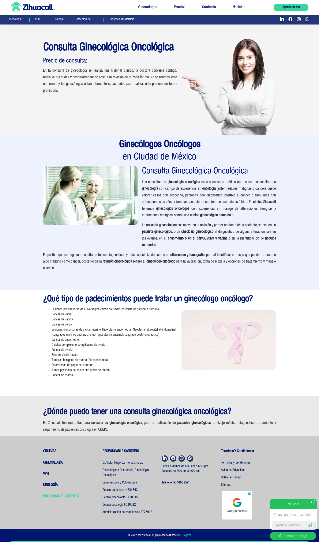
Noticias (239, 7)
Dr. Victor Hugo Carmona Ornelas (122, 463)
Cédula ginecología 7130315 (120, 497)
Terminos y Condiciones (235, 463)
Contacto (209, 7)
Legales (187, 535)
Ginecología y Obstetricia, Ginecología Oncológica (125, 473)
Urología (59, 19)
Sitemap (226, 485)
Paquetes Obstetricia (121, 19)
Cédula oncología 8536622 (119, 505)
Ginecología (14, 19)
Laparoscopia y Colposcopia (119, 483)
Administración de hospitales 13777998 (127, 512)
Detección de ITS (85, 19)
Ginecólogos (147, 7)
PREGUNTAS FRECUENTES (61, 496)
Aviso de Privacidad (233, 470)
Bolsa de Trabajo (231, 477)
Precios (179, 7)
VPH (37, 19)
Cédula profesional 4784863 (120, 490)
